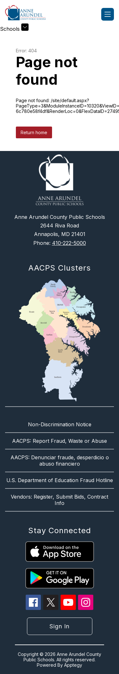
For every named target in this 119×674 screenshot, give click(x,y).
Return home (34, 132)
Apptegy (73, 665)
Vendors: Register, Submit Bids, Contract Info (59, 500)
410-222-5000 (69, 243)
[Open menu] (107, 14)
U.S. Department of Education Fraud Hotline (59, 480)
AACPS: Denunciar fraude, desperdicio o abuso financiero (59, 460)
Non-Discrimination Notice (59, 424)
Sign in (59, 626)
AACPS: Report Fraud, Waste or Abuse (59, 441)
